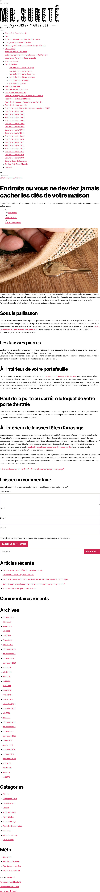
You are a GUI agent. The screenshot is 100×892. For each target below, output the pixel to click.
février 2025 (7, 640)
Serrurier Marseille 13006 (14, 127)
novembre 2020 (9, 727)
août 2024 (7, 667)
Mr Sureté (10, 877)
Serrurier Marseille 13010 (14, 139)
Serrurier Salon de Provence (16, 161)
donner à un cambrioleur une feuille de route (58, 376)
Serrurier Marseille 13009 (14, 136)
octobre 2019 (8, 754)
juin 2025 (6, 631)
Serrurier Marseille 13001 (14, 111)
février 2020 (7, 740)
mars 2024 (7, 690)
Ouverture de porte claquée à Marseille (18, 575)
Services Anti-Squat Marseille (16, 164)
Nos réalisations (11, 64)
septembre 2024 (9, 663)
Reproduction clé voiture (12, 826)
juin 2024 (6, 677)
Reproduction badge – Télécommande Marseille (23, 102)
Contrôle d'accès (9, 803)
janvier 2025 (8, 645)
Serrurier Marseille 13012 (14, 145)
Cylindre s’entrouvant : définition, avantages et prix (23, 570)
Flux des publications (11, 861)
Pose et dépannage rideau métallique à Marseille (24, 96)
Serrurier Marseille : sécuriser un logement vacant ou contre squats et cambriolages (35, 579)
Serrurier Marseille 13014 (14, 152)
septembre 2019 (9, 759)
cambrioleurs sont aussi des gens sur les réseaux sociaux (50, 447)
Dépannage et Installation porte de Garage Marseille (25, 46)
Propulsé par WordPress (9, 887)
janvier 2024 (8, 699)
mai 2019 (6, 777)
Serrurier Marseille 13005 (14, 124)
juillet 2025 (7, 626)
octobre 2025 (8, 617)
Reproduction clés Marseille (16, 105)
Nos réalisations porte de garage (21, 74)
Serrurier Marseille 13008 (14, 133)
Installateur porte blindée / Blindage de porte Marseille (26, 55)
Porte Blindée (8, 817)
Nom (2, 508)
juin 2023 (6, 713)
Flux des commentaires (12, 866)
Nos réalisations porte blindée (20, 71)
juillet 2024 (7, 672)
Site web (3, 528)
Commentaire (5, 492)
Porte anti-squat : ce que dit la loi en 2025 (19, 588)
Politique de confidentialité (15, 93)
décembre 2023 (9, 704)
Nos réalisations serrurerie (19, 80)
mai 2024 (6, 681)
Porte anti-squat (9, 812)
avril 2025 (7, 636)
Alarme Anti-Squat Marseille (16, 33)
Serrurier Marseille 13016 (14, 158)
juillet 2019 (7, 768)
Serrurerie (3, 178)
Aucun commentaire (13, 223)
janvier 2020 (8, 745)
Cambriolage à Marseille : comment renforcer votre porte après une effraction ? (34, 584)
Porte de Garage (9, 821)
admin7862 (12, 213)
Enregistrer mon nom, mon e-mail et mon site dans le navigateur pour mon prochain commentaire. (36, 538)
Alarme (5, 794)
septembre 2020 (9, 736)
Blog (6, 36)
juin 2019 (6, 772)
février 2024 (7, 695)
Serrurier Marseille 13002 (14, 114)
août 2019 (7, 763)
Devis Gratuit (10, 49)
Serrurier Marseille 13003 (15, 117)
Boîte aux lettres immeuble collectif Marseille (22, 39)
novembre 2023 (9, 709)
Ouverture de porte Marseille (16, 90)
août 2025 (7, 622)
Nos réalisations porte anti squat (21, 68)
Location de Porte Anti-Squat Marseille (20, 58)
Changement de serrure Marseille (18, 42)
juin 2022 (6, 718)
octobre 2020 (8, 731)
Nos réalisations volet (17, 83)
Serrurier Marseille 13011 (14, 142)
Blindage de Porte (10, 799)
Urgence (8, 167)
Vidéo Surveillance (15, 178)
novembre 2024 (9, 654)
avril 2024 (7, 686)
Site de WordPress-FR (11, 871)
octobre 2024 (8, 658)
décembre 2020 (9, 722)
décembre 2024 (9, 649)
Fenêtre (6, 808)
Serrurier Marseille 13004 (14, 121)
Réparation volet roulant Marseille (18, 99)
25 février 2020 (11, 218)
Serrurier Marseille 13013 (14, 149)
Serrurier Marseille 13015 (14, 155)
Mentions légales (11, 61)
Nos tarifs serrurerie (12, 86)
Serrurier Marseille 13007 (14, 130)
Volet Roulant (8, 840)
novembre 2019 (9, 750)
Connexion (7, 857)
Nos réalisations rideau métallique (22, 77)
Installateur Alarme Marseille (16, 52)
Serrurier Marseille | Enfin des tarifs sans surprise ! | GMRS (27, 108)
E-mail (3, 518)
